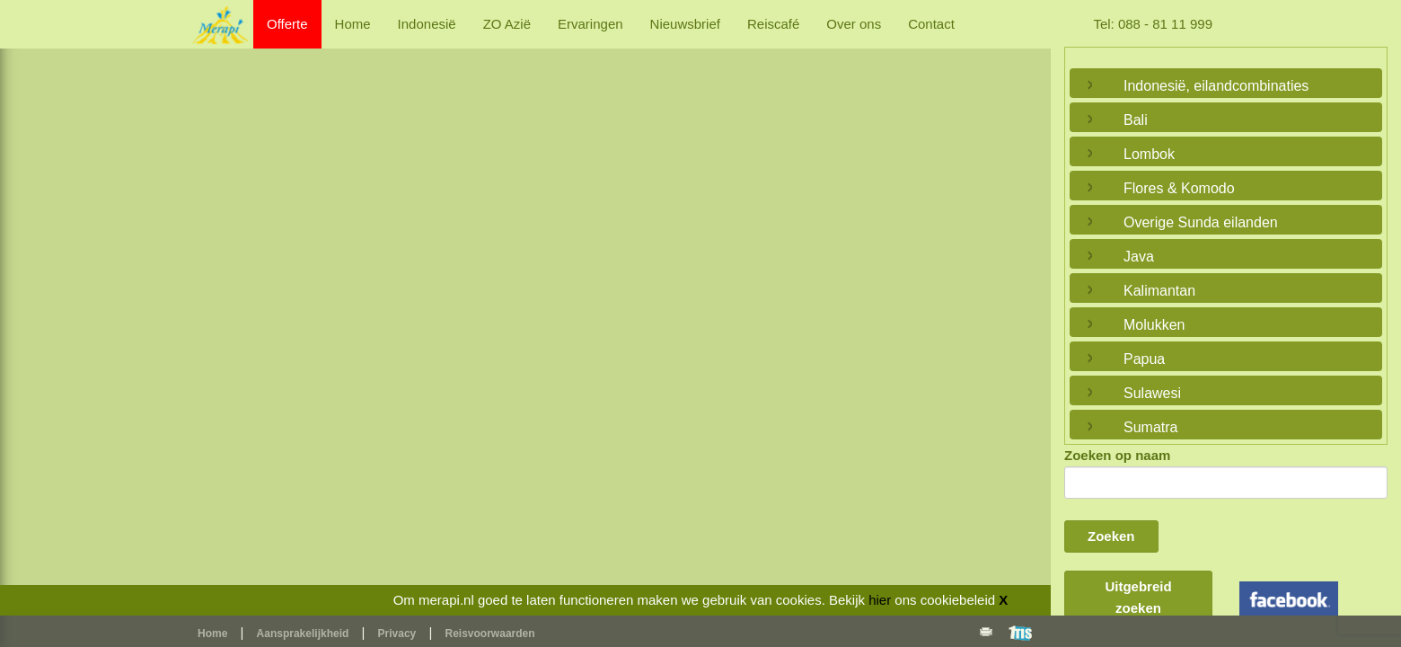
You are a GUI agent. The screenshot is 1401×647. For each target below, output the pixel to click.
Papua (1144, 359)
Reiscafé (773, 23)
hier (879, 599)
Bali (1135, 120)
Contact (931, 23)
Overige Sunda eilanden (1200, 222)
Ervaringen (590, 23)
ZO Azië (507, 23)
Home (353, 23)
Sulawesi (1152, 393)
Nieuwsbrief (685, 23)
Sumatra (1150, 427)
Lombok (1149, 154)
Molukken (1154, 324)
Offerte (287, 23)
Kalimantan (1159, 290)
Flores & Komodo (1179, 188)
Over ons (853, 23)
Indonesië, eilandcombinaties (1215, 85)
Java (1138, 256)
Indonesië (427, 23)
